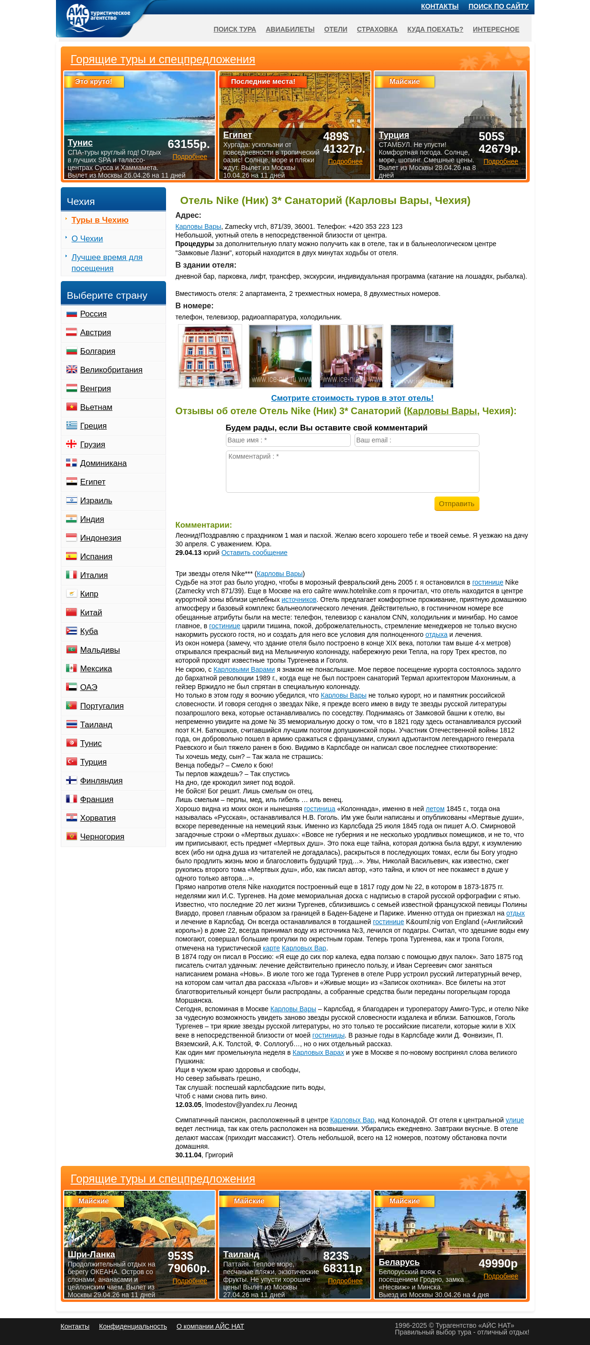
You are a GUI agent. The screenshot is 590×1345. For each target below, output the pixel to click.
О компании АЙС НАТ (210, 1326)
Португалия (102, 706)
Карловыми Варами (244, 669)
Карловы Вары (199, 226)
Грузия (93, 444)
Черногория (102, 836)
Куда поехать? (435, 29)
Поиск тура (234, 29)
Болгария (98, 351)
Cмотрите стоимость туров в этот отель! (352, 398)
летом (435, 809)
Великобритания (111, 369)
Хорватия (98, 818)
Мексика (96, 668)
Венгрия (95, 388)
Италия (94, 575)
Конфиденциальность (133, 1326)
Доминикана (103, 463)
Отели (335, 29)
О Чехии (87, 238)
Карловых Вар (304, 948)
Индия (92, 519)
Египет (93, 481)
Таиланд (96, 724)
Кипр (89, 594)
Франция (97, 799)
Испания (96, 556)
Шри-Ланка (91, 1254)
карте (271, 948)
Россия (93, 313)
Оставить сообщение (255, 552)
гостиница (319, 809)
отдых (515, 913)
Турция (93, 762)
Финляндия (101, 780)
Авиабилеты (290, 29)
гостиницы (328, 1035)
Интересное (496, 29)
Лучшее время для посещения (107, 263)
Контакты (439, 6)
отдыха (436, 634)
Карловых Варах (318, 1052)
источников (299, 599)
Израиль (96, 500)
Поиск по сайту (498, 6)
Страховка (377, 29)
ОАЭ (89, 687)
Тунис (91, 743)
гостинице (487, 582)
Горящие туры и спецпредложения (163, 1179)
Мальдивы (100, 650)
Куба (89, 631)
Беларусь (399, 1262)
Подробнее (189, 1281)
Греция (93, 425)
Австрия (95, 332)
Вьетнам (96, 407)
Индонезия (101, 538)
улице (515, 1120)
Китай (91, 612)
